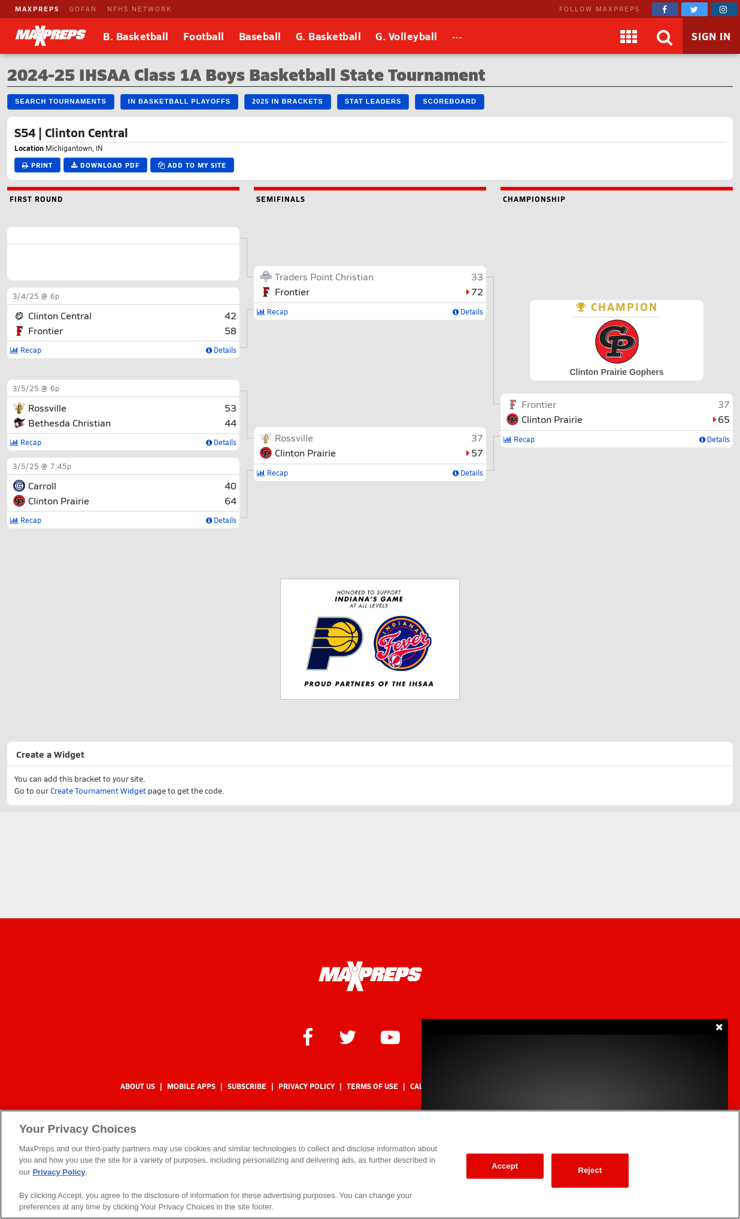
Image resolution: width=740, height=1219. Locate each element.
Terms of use (372, 1086)
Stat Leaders (373, 101)
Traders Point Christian (324, 276)
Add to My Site (192, 165)
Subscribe (247, 1086)
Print (37, 165)
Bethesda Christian (69, 422)
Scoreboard (449, 101)
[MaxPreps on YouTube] (390, 1036)
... (457, 34)
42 (230, 315)
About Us (137, 1086)
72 (477, 291)
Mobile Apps (191, 1086)
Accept (505, 1165)
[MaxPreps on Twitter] (694, 9)
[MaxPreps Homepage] (370, 976)
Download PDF (105, 165)
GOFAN (83, 8)
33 (477, 276)
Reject (590, 1170)
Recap (25, 350)
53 (230, 407)
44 (230, 422)
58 (230, 330)
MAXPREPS (37, 8)
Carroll (42, 485)
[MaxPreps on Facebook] (665, 9)
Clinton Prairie (58, 500)
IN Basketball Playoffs (179, 101)
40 (230, 485)
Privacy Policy (306, 1086)
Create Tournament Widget (98, 790)
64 (230, 500)
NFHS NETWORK (139, 8)
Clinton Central (60, 315)
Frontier (45, 330)
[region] (370, 1164)
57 (477, 452)
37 (477, 437)
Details (221, 350)
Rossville (47, 407)
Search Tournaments (61, 101)
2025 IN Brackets (287, 101)
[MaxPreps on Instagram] (724, 9)
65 (724, 419)
